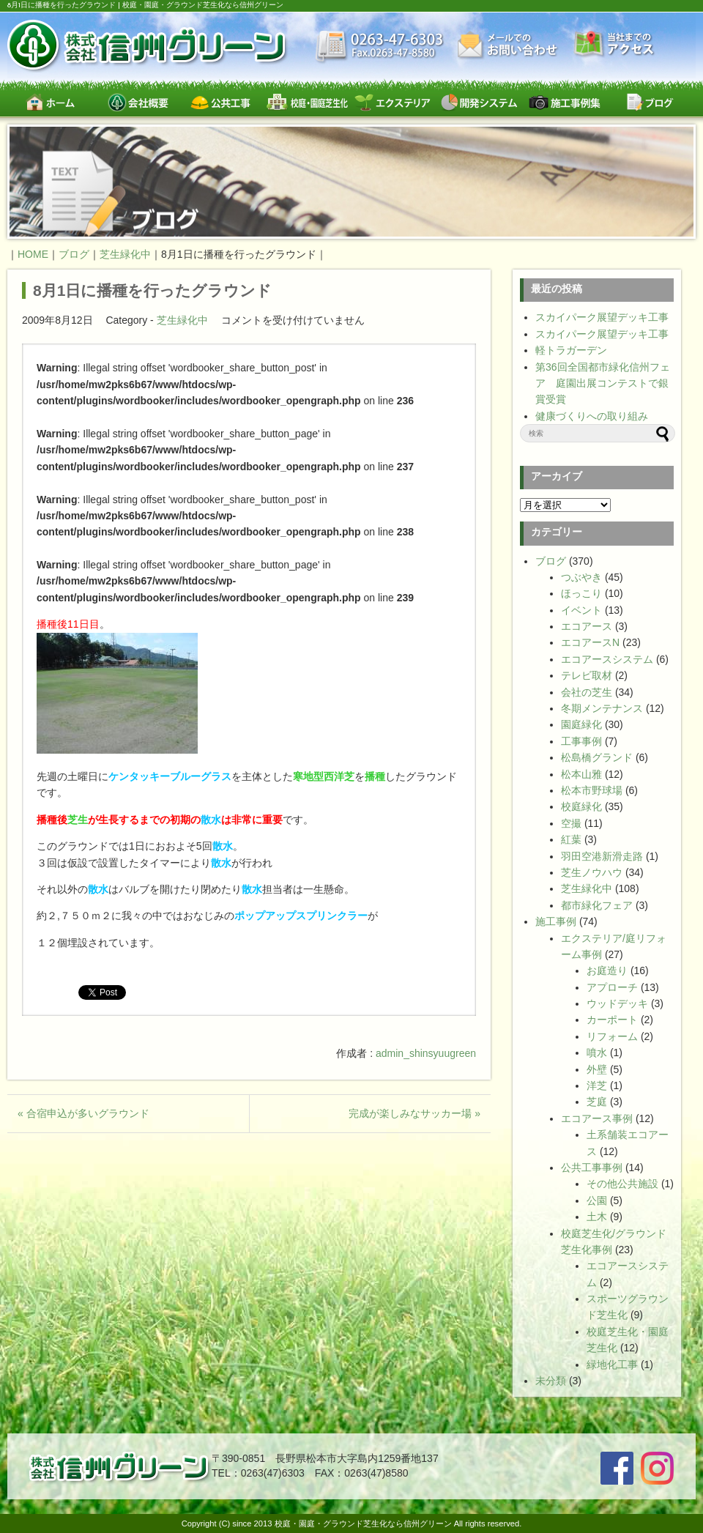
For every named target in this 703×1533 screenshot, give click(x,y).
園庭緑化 (581, 724)
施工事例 (555, 921)
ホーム (50, 102)
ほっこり (581, 593)
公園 (597, 1200)
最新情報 (380, 47)
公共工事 (221, 102)
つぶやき (581, 577)
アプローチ (612, 987)
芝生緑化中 (182, 320)
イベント (581, 610)
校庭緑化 (581, 806)
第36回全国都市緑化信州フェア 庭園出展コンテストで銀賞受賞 (602, 383)
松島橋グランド (597, 757)
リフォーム (612, 1036)
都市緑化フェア (597, 905)
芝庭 (597, 1101)
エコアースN (590, 642)
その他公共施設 (622, 1183)
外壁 (597, 1069)
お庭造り (607, 970)
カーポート (612, 1019)
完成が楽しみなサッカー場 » (414, 1113)
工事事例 (581, 741)
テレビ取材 (586, 675)
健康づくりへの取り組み (591, 416)
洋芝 (597, 1085)
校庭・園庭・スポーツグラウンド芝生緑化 (307, 102)
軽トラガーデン (571, 350)
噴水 (597, 1052)
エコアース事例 (597, 1118)
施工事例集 (564, 102)
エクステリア (393, 102)
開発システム (478, 102)
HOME (33, 254)
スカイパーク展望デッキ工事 (602, 317)
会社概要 (136, 102)
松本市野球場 (591, 790)
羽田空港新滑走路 (602, 856)
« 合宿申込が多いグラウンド (83, 1113)
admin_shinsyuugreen (426, 1053)
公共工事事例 (591, 1167)
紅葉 (571, 839)
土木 (597, 1216)
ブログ (650, 102)
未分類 (550, 1381)
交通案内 (614, 45)
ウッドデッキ (617, 1003)
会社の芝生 (586, 692)
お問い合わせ (509, 46)
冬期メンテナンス (602, 708)
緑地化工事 (612, 1364)
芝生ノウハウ (591, 872)
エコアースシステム (607, 659)
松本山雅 (581, 774)
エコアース (586, 626)
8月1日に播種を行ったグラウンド (152, 290)
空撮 (571, 823)
